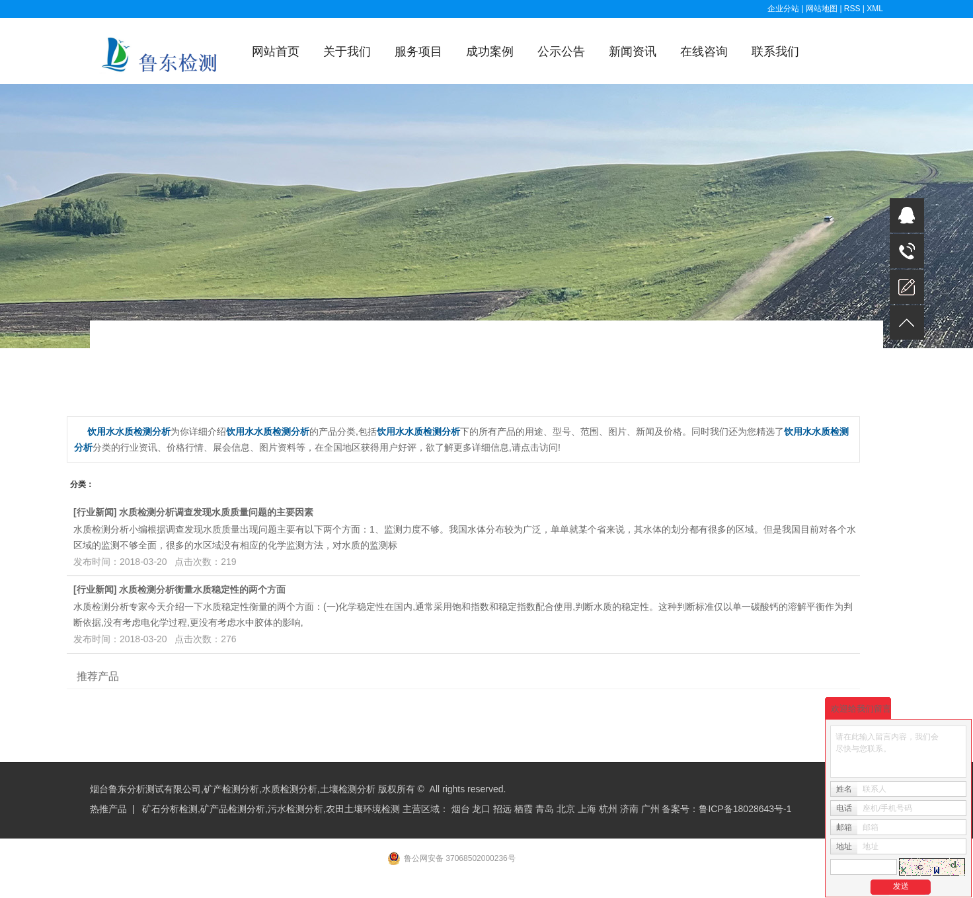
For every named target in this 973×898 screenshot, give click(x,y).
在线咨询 (704, 51)
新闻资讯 (632, 51)
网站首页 (275, 51)
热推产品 (108, 809)
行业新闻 (95, 512)
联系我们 (775, 51)
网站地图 (822, 8)
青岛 (544, 809)
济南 (629, 809)
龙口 (481, 809)
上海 (587, 809)
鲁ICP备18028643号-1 (745, 809)
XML (875, 8)
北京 (566, 809)
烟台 (460, 809)
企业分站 (783, 8)
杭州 (608, 809)
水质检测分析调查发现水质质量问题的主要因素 (216, 512)
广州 (650, 809)
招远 (502, 809)
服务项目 (418, 51)
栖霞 (523, 809)
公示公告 (561, 51)
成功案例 (490, 51)
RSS (852, 8)
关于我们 (347, 51)
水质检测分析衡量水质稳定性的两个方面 (202, 589)
